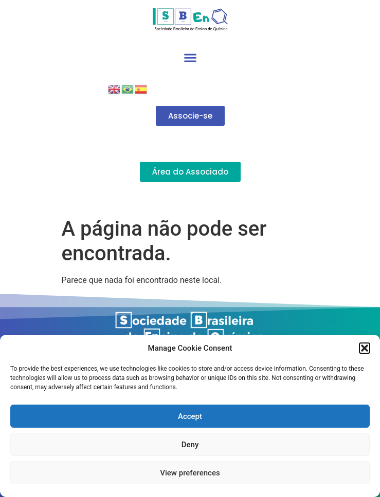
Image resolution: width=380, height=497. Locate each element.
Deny (190, 444)
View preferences (190, 472)
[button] (364, 348)
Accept (190, 416)
